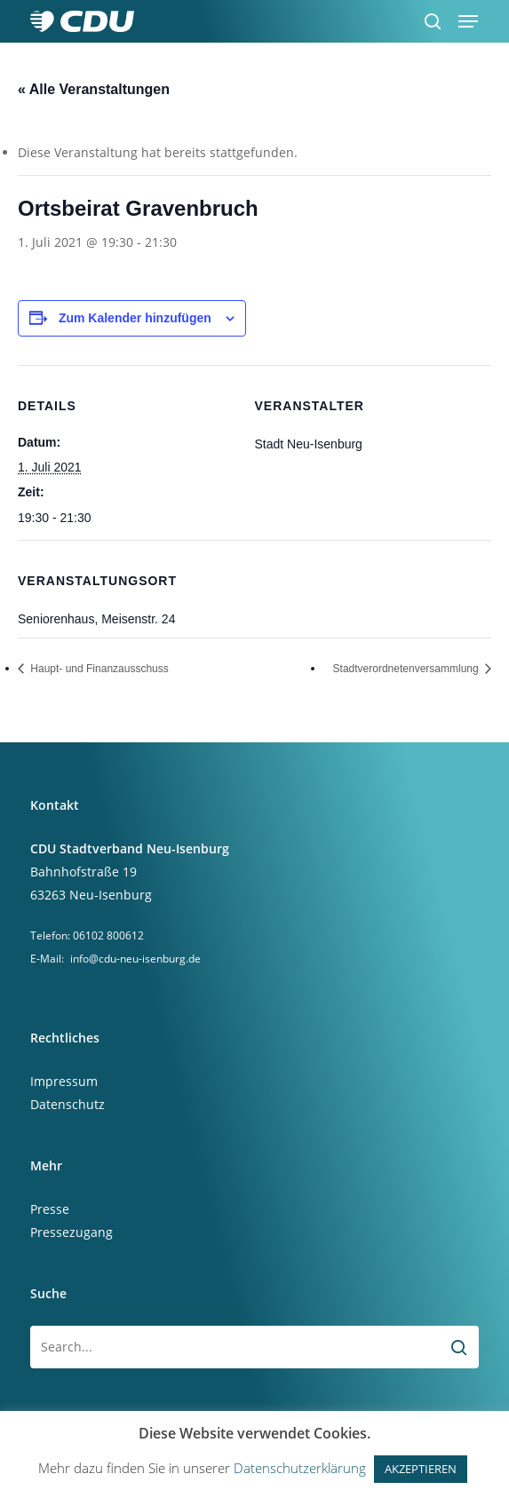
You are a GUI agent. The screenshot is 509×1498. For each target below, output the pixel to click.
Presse (49, 1209)
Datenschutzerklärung (300, 1468)
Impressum (64, 1081)
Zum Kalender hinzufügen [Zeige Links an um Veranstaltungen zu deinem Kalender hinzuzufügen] (135, 318)
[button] (468, 21)
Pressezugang (71, 1232)
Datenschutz (67, 1104)
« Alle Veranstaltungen (94, 89)
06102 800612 (108, 935)
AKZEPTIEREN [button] (421, 1469)
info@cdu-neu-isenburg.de (135, 958)
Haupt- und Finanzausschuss (98, 668)
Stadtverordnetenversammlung (407, 668)
